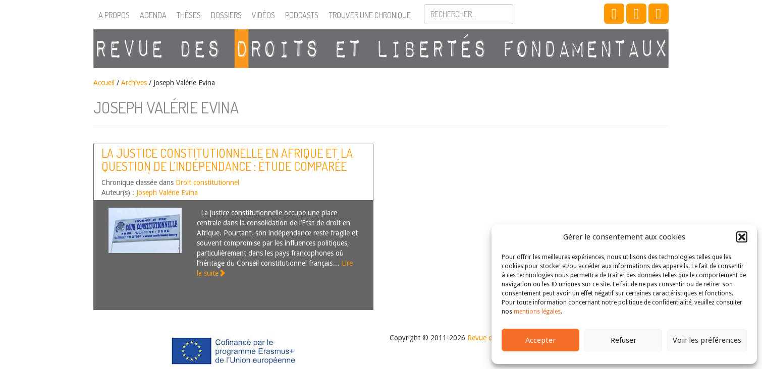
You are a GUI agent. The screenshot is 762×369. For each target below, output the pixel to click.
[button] (742, 237)
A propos (114, 15)
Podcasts (301, 15)
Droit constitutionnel (207, 182)
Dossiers (226, 15)
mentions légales (537, 311)
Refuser (623, 340)
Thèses (189, 15)
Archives (134, 83)
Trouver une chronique (370, 15)
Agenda (153, 15)
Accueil (104, 83)
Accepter (540, 340)
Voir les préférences (707, 340)
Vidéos (263, 15)
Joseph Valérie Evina (167, 193)
